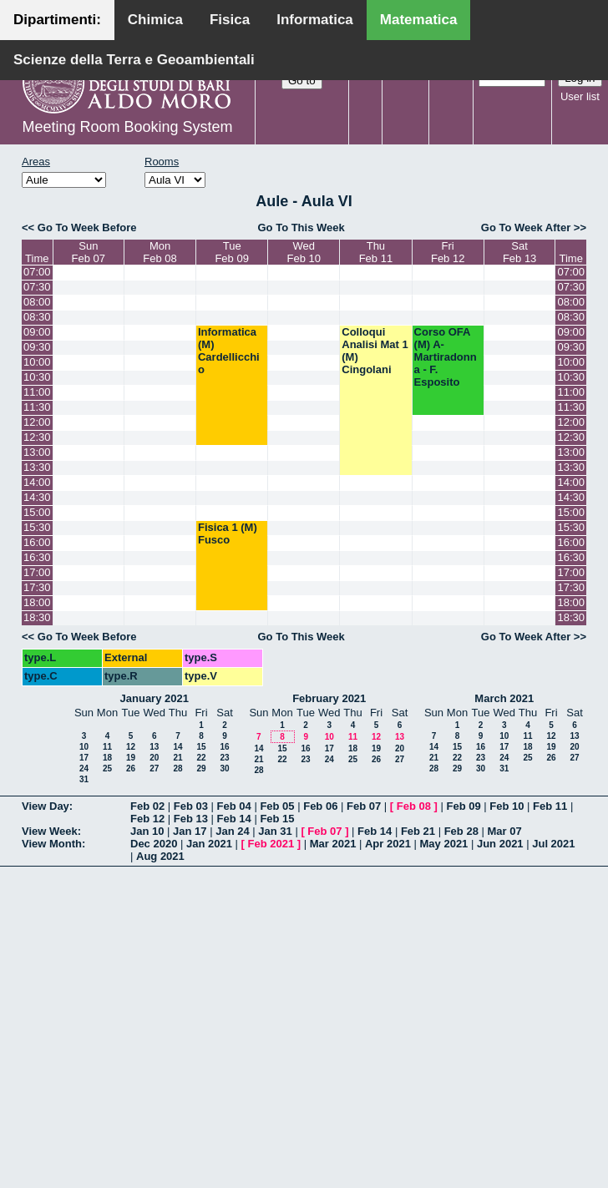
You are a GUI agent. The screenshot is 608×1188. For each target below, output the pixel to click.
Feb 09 (463, 806)
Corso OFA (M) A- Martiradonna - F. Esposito (445, 357)
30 (224, 768)
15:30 (37, 527)
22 (200, 757)
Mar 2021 (333, 843)
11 (107, 746)
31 (84, 779)
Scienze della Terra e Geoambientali (134, 60)
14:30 (37, 497)
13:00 (37, 452)
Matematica (419, 20)
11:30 (37, 407)
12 (130, 746)
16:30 (37, 557)
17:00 (37, 572)
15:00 (37, 512)
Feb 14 (234, 818)
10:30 (37, 377)
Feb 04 (234, 806)
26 (130, 768)
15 (200, 746)
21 (177, 757)
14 (177, 746)
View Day (45, 806)
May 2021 (444, 843)
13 (154, 746)
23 (224, 757)
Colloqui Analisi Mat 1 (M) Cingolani (375, 351)
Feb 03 (191, 806)
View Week (50, 831)
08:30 (37, 317)
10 (84, 746)
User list (580, 96)
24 (84, 768)
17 (84, 757)
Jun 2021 (500, 843)
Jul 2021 (553, 843)
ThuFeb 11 (376, 252)
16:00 (37, 542)
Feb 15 (277, 818)
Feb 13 (191, 818)
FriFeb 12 (447, 252)
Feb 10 (506, 806)
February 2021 (329, 698)
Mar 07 (504, 831)
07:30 (37, 287)
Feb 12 (147, 818)
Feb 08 (414, 806)
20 (154, 757)
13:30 (37, 467)
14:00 (37, 482)
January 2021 (154, 698)
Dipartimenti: (57, 20)
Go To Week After (525, 227)
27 (154, 768)
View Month (52, 843)
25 (107, 768)
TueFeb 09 (231, 252)
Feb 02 (147, 806)
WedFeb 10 (304, 252)
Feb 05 (277, 806)
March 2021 (504, 698)
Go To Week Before (87, 227)
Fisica (230, 20)
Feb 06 (320, 806)
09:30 (37, 347)
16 (224, 746)
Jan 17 (189, 831)
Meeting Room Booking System (127, 127)
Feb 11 (550, 806)
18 (107, 757)
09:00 (37, 332)
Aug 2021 (160, 856)
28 (177, 768)
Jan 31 (274, 831)
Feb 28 (461, 831)
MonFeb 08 (159, 252)
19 (130, 757)
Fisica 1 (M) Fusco (227, 533)
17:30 (37, 587)
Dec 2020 (153, 843)
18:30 (37, 617)
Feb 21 (418, 831)
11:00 (37, 392)
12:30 (37, 437)
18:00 (37, 602)
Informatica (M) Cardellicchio (229, 351)
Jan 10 (147, 831)
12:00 (37, 422)
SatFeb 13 (519, 252)
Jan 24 (232, 831)
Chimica (155, 20)
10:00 (37, 362)
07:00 (37, 271)
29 (200, 768)
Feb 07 (364, 806)
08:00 (37, 302)
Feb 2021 (271, 843)
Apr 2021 (388, 843)
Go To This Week (300, 227)
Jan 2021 (209, 843)
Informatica (314, 20)
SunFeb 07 (88, 252)
